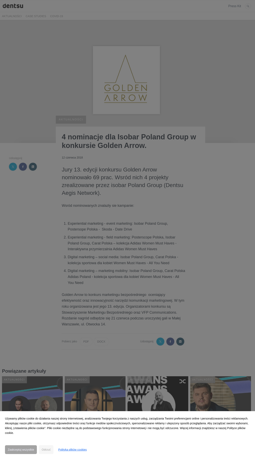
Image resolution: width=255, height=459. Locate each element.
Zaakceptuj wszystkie (21, 449)
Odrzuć (46, 449)
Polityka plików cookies (72, 449)
